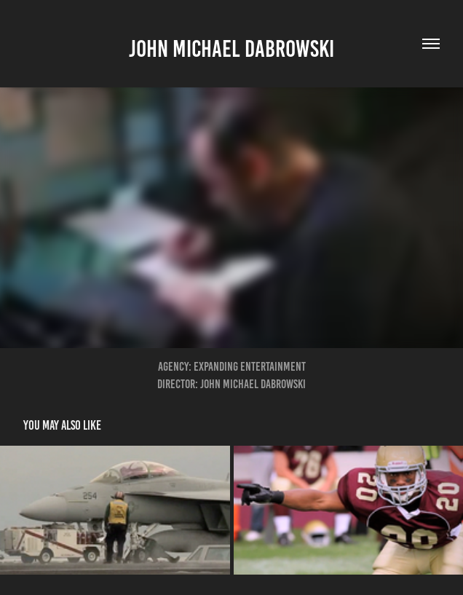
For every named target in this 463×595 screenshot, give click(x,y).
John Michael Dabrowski (231, 49)
